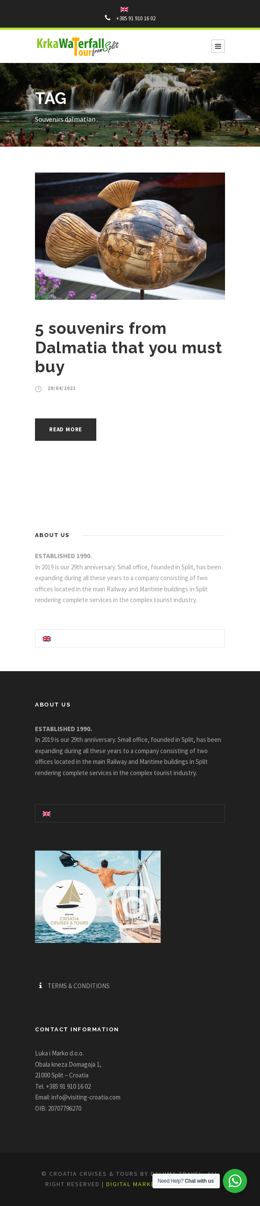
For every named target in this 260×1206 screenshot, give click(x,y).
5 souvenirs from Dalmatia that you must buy (128, 347)
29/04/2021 (62, 388)
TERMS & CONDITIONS (79, 986)
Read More (65, 429)
